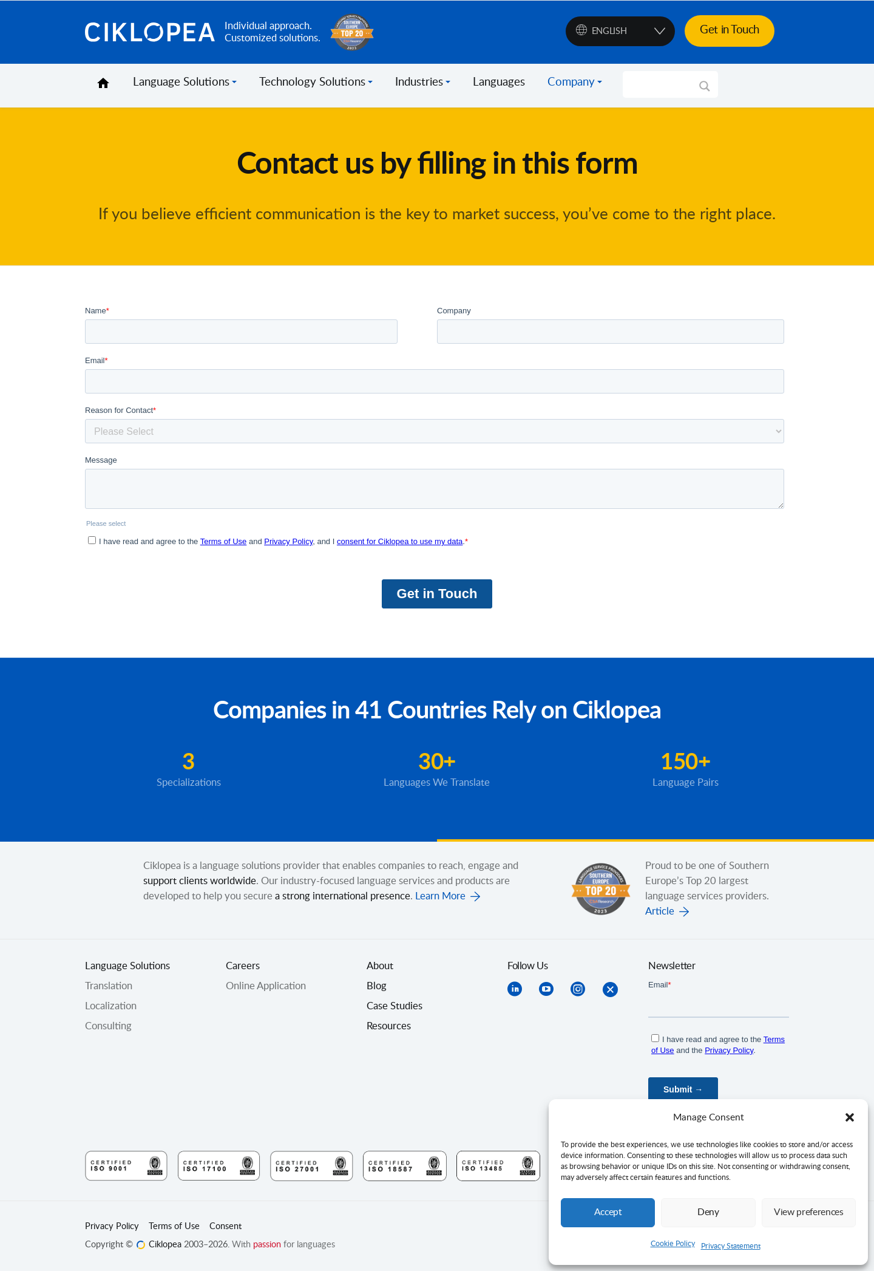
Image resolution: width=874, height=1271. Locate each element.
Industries (419, 82)
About (380, 966)
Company (571, 82)
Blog (377, 986)
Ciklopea (150, 32)
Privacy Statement (731, 1246)
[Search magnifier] (704, 90)
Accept (608, 1212)
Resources (389, 1026)
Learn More (440, 896)
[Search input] (665, 84)
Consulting (108, 1026)
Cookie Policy (673, 1243)
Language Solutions (181, 82)
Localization (111, 1006)
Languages (499, 82)
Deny (708, 1212)
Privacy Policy (112, 1226)
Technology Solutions (312, 82)
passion (267, 1245)
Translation (108, 986)
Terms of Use (174, 1226)
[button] (850, 1117)
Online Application (266, 986)
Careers (243, 966)
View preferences (808, 1212)
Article (659, 911)
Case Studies (394, 1006)
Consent (225, 1226)
